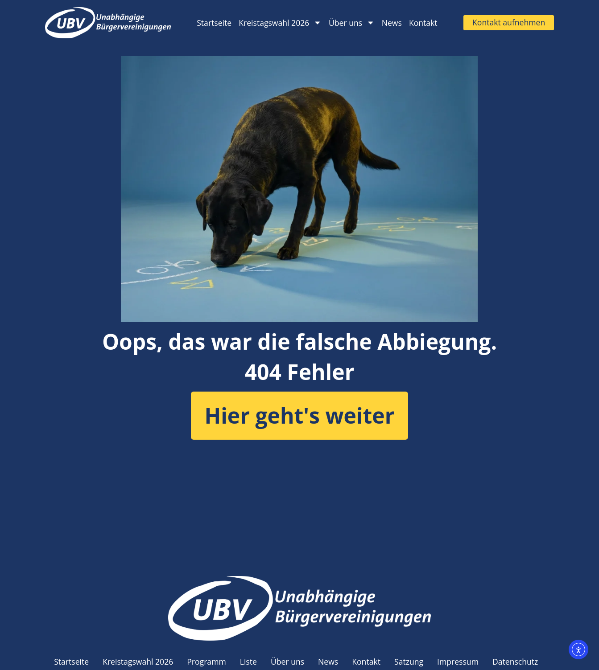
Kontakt (423, 22)
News (392, 22)
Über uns (352, 22)
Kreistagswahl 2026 (280, 22)
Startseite (214, 22)
